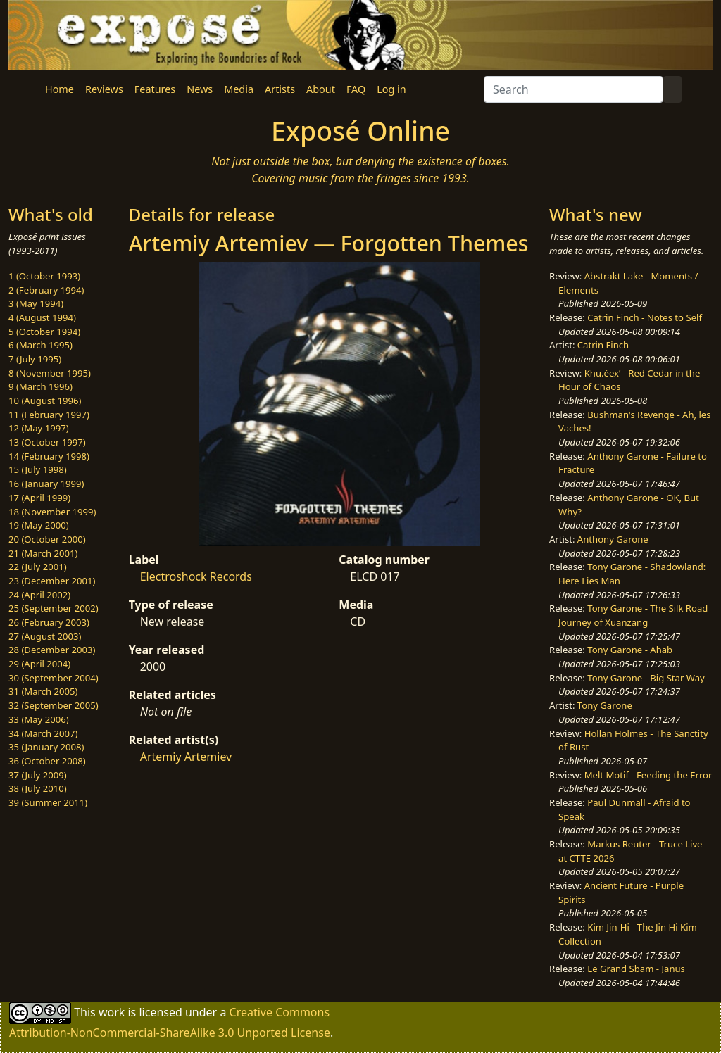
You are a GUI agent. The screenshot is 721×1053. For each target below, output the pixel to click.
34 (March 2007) (42, 733)
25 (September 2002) (53, 608)
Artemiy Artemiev (186, 756)
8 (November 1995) (49, 373)
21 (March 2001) (42, 553)
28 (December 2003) (51, 649)
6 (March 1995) (40, 345)
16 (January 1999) (46, 483)
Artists (280, 89)
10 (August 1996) (44, 400)
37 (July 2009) (37, 775)
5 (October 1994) (44, 331)
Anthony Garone (612, 539)
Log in (391, 89)
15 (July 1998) (37, 469)
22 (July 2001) (37, 566)
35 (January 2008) (46, 746)
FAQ (355, 89)
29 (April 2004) (39, 663)
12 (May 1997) (38, 428)
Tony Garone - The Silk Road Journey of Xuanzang (633, 615)
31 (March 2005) (42, 691)
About (320, 89)
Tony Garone (604, 705)
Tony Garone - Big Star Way (645, 677)
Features (154, 89)
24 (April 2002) (39, 594)
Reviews (104, 89)
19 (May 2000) (38, 525)
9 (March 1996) (40, 386)
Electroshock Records (196, 576)
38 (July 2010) (37, 788)
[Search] (573, 89)
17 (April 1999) (39, 497)
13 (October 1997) (47, 442)
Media (238, 89)
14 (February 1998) (48, 456)
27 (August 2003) (44, 636)
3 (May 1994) (35, 303)
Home (59, 89)
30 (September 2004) (53, 677)
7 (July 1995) (34, 359)
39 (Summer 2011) (47, 802)
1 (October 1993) (44, 276)
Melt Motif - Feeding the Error (648, 775)
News (200, 89)
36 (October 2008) (47, 761)
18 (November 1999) (52, 511)
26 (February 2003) (48, 622)
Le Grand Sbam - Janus (636, 968)
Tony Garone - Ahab (629, 649)
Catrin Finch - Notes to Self (644, 317)
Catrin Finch (603, 345)
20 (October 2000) (47, 539)
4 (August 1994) (42, 317)
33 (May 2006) (38, 719)
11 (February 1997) (48, 414)
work (112, 1011)
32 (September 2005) (53, 705)
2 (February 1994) (46, 290)
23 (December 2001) (51, 580)
